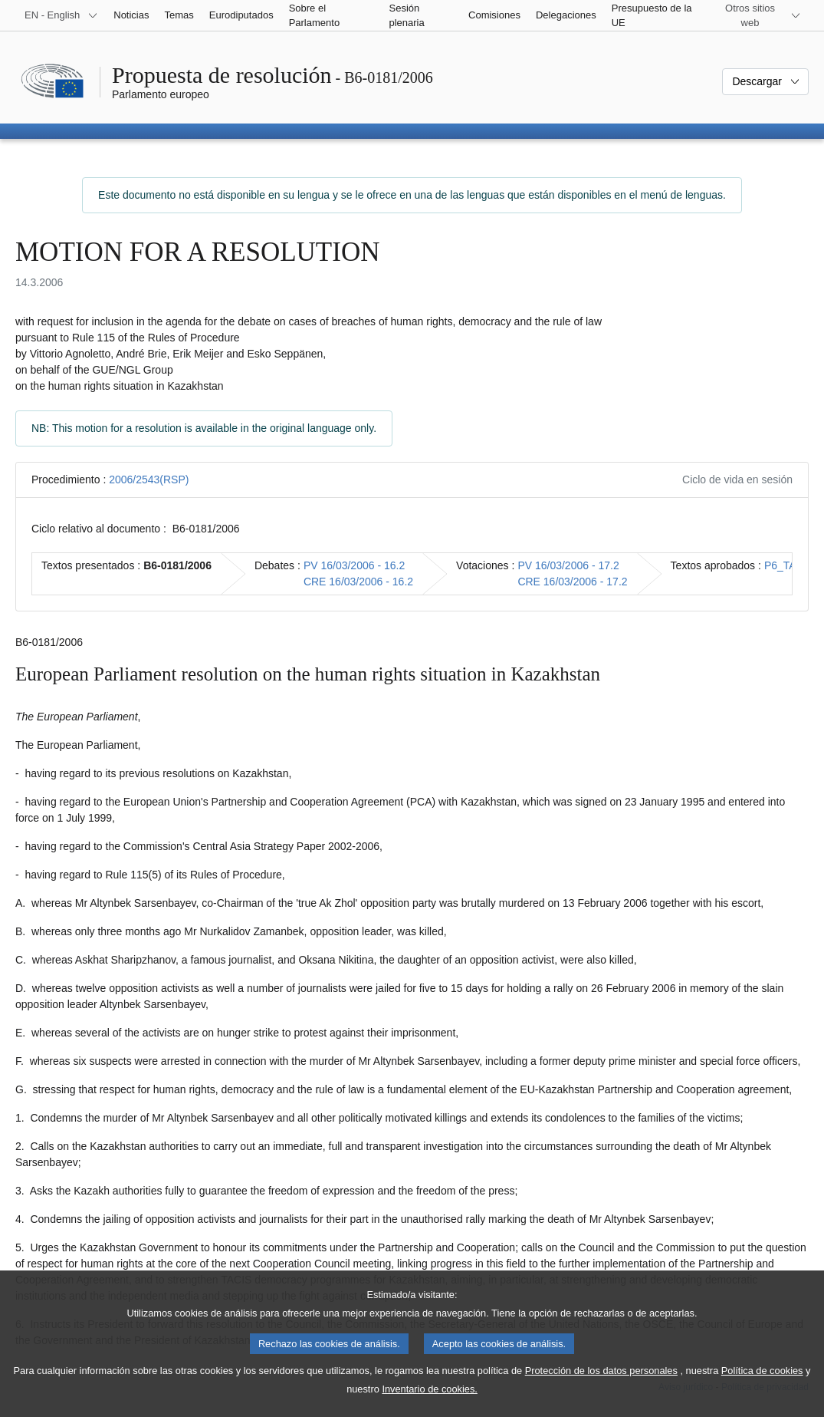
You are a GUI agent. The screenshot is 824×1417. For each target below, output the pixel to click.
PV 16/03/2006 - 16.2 (354, 565)
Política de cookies (762, 1387)
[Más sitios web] (759, 15)
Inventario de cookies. (430, 1406)
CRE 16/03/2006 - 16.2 (358, 581)
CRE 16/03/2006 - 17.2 (572, 581)
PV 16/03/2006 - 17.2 (568, 565)
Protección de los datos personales (601, 1387)
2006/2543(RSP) (149, 479)
